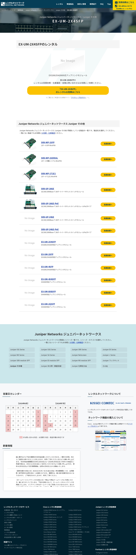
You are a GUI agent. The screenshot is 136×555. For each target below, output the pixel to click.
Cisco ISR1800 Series (75, 534)
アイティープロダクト (78, 97)
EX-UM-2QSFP (48, 303)
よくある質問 (8, 527)
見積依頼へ (108, 143)
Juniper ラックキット (111, 359)
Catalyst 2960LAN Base (51, 553)
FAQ (101, 4)
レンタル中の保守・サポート (13, 517)
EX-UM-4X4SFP (48, 278)
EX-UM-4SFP (47, 266)
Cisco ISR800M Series (50, 544)
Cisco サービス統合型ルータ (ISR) (79, 531)
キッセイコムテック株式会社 (13, 547)
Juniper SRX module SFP (20, 359)
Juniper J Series (109, 354)
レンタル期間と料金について (13, 514)
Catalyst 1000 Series (50, 524)
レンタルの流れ (9, 512)
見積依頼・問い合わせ (11, 509)
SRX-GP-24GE (47, 216)
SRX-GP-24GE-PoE (50, 229)
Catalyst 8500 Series (75, 514)
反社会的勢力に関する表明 (12, 537)
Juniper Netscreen (79, 354)
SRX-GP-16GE (47, 188)
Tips (109, 4)
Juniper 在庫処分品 (79, 365)
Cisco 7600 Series (74, 549)
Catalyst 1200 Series (75, 524)
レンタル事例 (8, 524)
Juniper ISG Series (17, 348)
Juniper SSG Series (48, 348)
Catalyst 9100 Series (50, 529)
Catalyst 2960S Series (75, 553)
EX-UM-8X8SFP (48, 290)
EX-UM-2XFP (47, 253)
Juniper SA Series (48, 354)
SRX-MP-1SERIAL (49, 157)
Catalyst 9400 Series (75, 519)
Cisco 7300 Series (49, 549)
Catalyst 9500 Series (50, 521)
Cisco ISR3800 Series (75, 539)
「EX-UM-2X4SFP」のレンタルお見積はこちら (68, 90)
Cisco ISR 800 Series (50, 534)
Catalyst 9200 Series (75, 516)
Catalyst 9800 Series (75, 529)
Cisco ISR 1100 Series (75, 544)
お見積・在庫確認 (48, 133)
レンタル (59, 4)
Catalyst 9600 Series (75, 521)
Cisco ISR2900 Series (50, 539)
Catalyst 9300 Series (50, 519)
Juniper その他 (16, 365)
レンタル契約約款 (9, 532)
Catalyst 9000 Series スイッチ (53, 516)
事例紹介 (93, 4)
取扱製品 (70, 4)
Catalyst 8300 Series (50, 514)
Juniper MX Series (17, 354)
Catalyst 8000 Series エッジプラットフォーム (54, 510)
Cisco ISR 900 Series (50, 546)
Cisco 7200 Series (74, 546)
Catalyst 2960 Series (50, 551)
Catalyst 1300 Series (50, 526)
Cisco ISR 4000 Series (75, 541)
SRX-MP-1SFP (48, 142)
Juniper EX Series (109, 348)
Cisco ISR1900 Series (50, 536)
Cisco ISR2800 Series (75, 536)
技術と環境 (81, 4)
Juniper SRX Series (79, 348)
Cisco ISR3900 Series (50, 541)
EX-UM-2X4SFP (48, 241)
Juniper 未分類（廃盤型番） (52, 365)
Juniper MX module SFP (81, 359)
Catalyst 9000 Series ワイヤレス (79, 526)
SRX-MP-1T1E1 (48, 173)
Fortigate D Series (102, 552)
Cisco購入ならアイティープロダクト (15, 544)
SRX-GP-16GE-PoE (50, 203)
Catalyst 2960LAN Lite (75, 551)
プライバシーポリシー (11, 534)
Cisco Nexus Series (50, 531)
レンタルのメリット (10, 519)
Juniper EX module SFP (50, 359)
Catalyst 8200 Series (75, 509)
